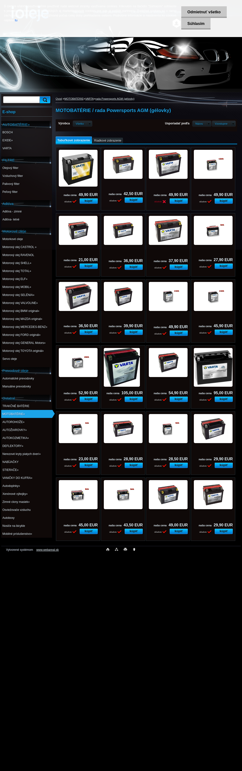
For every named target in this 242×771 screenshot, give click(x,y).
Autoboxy (8, 518)
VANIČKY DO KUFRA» (17, 478)
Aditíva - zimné (12, 211)
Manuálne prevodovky (16, 386)
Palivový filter (11, 184)
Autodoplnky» (11, 486)
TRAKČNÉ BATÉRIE (15, 406)
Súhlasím (195, 24)
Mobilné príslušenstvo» (17, 534)
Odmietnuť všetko (203, 12)
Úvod (59, 98)
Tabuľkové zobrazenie (73, 140)
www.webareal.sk (47, 550)
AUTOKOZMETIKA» (15, 438)
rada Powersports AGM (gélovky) (114, 98)
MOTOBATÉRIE (73, 98)
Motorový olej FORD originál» (21, 335)
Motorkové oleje (12, 239)
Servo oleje (9, 359)
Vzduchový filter (12, 176)
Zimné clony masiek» (16, 502)
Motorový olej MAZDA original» (22, 319)
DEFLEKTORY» (12, 446)
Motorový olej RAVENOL (18, 255)
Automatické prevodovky (18, 378)
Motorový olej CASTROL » (19, 247)
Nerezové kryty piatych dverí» (21, 454)
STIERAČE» (10, 470)
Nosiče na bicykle (13, 526)
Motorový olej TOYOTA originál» (23, 351)
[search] (44, 99)
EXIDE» (7, 140)
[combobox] (201, 124)
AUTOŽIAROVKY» (14, 430)
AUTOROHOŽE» (13, 422)
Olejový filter (10, 168)
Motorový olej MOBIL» (16, 287)
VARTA (7, 148)
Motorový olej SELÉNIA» (18, 295)
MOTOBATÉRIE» (13, 414)
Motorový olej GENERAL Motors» (23, 343)
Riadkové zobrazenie (107, 140)
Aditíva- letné (10, 219)
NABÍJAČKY (10, 462)
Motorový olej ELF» (14, 279)
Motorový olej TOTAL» (16, 271)
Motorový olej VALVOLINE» (20, 303)
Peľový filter (10, 192)
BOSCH (7, 132)
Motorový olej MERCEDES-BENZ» (24, 327)
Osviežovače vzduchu (16, 510)
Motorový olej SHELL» (16, 263)
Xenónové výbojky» (15, 494)
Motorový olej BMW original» (20, 311)
